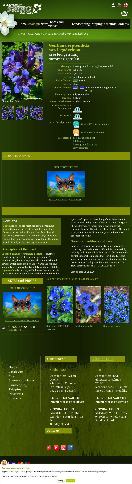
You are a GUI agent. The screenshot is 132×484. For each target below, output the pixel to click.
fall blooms (79, 141)
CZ (118, 4)
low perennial (80, 147)
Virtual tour (103, 359)
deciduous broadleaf (84, 137)
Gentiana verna (111, 326)
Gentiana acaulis (84, 326)
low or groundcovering (85, 144)
